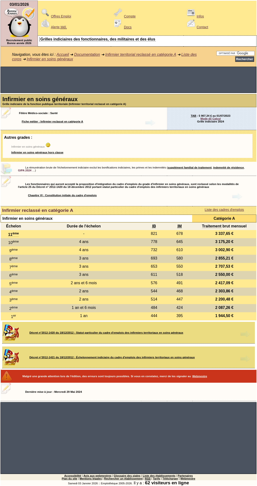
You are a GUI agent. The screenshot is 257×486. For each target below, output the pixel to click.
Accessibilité (72, 475)
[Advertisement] (128, 80)
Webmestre (199, 376)
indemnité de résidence (228, 167)
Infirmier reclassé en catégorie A (37, 210)
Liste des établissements (159, 475)
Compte (124, 16)
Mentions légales (91, 478)
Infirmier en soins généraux (50, 59)
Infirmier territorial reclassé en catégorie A (140, 54)
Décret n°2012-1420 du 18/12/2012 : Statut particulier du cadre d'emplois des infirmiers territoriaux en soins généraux (106, 332)
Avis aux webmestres (97, 475)
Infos (194, 16)
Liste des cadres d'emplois (224, 210)
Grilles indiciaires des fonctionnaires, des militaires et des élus (97, 39)
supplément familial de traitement (190, 167)
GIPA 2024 (24, 170)
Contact (196, 27)
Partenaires (185, 475)
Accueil (62, 54)
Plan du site (69, 478)
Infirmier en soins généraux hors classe (37, 152)
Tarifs (156, 478)
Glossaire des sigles (127, 475)
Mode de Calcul (211, 118)
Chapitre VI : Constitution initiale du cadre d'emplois (62, 195)
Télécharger (170, 478)
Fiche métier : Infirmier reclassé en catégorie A (52, 121)
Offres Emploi (55, 16)
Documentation (87, 54)
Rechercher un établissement (123, 478)
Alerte (53, 27)
